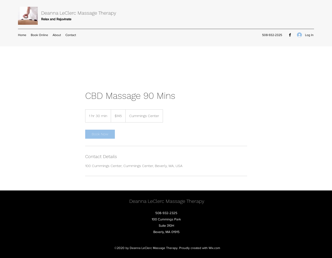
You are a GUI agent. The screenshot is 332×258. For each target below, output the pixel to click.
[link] (100, 134)
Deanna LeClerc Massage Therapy (78, 13)
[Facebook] (290, 35)
